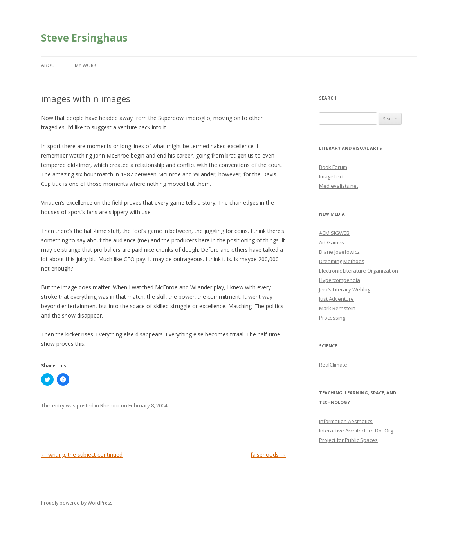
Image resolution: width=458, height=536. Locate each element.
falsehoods (268, 454)
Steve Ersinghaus (84, 38)
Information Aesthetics (346, 421)
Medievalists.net (338, 185)
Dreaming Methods (341, 261)
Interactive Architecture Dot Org (356, 430)
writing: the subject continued (82, 454)
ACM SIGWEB (334, 232)
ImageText (331, 176)
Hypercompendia (339, 279)
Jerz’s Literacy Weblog (344, 289)
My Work (85, 65)
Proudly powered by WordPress (76, 503)
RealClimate (333, 364)
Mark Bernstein (337, 308)
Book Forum (333, 167)
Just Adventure (336, 298)
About (49, 65)
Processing (332, 317)
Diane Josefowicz (339, 251)
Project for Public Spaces (348, 439)
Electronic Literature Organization (358, 270)
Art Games (331, 242)
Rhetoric (110, 405)
